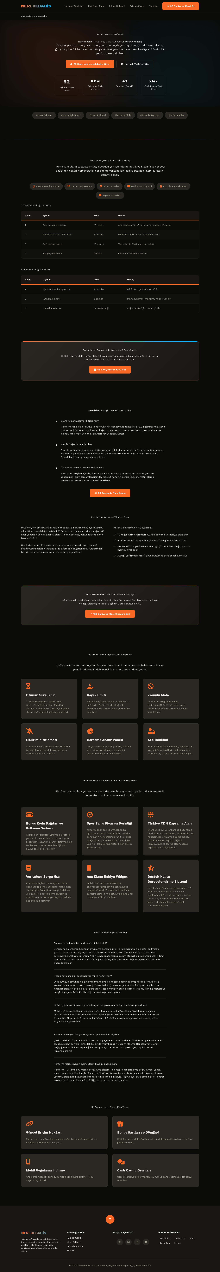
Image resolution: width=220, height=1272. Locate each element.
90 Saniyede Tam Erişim (110, 493)
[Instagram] (128, 1242)
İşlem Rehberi (117, 6)
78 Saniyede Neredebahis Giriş (89, 64)
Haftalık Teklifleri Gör (135, 64)
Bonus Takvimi (44, 115)
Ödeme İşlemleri (70, 115)
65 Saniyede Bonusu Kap (110, 369)
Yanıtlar (153, 6)
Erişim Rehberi (97, 115)
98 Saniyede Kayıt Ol (180, 6)
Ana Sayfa (26, 16)
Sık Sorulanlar (176, 115)
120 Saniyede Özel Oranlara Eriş (110, 614)
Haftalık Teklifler (73, 6)
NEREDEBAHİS (36, 6)
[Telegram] (146, 1242)
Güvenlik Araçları (149, 115)
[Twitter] (120, 1242)
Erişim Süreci (137, 6)
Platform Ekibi (96, 6)
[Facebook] (137, 1242)
